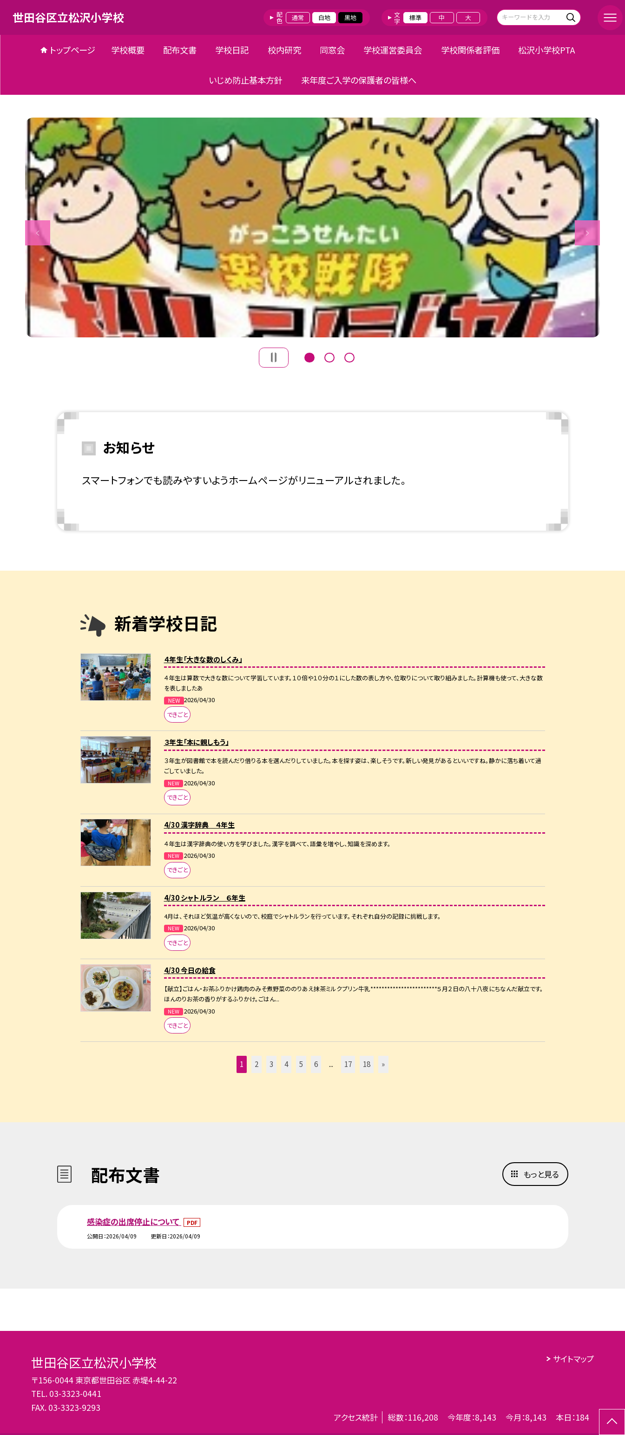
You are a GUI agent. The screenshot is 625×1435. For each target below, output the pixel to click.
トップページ (72, 50)
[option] (312, 227)
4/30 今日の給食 (190, 970)
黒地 (350, 17)
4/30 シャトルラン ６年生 (204, 897)
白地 (324, 17)
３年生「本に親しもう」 (196, 742)
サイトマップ (573, 1358)
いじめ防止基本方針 (246, 80)
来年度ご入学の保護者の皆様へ (358, 80)
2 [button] (329, 356)
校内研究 (284, 50)
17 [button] (348, 1064)
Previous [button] (37, 232)
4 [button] (286, 1064)
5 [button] (301, 1064)
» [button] (383, 1064)
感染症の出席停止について (134, 1221)
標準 (415, 17)
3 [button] (349, 356)
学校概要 (128, 50)
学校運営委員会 (392, 50)
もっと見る (541, 1174)
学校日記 (232, 50)
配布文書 (180, 50)
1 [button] (309, 356)
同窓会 (332, 50)
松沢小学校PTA (546, 50)
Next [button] (587, 232)
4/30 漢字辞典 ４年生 (199, 824)
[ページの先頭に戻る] (612, 1422)
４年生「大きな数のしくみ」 (203, 659)
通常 (298, 17)
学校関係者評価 (470, 50)
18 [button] (366, 1064)
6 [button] (316, 1064)
